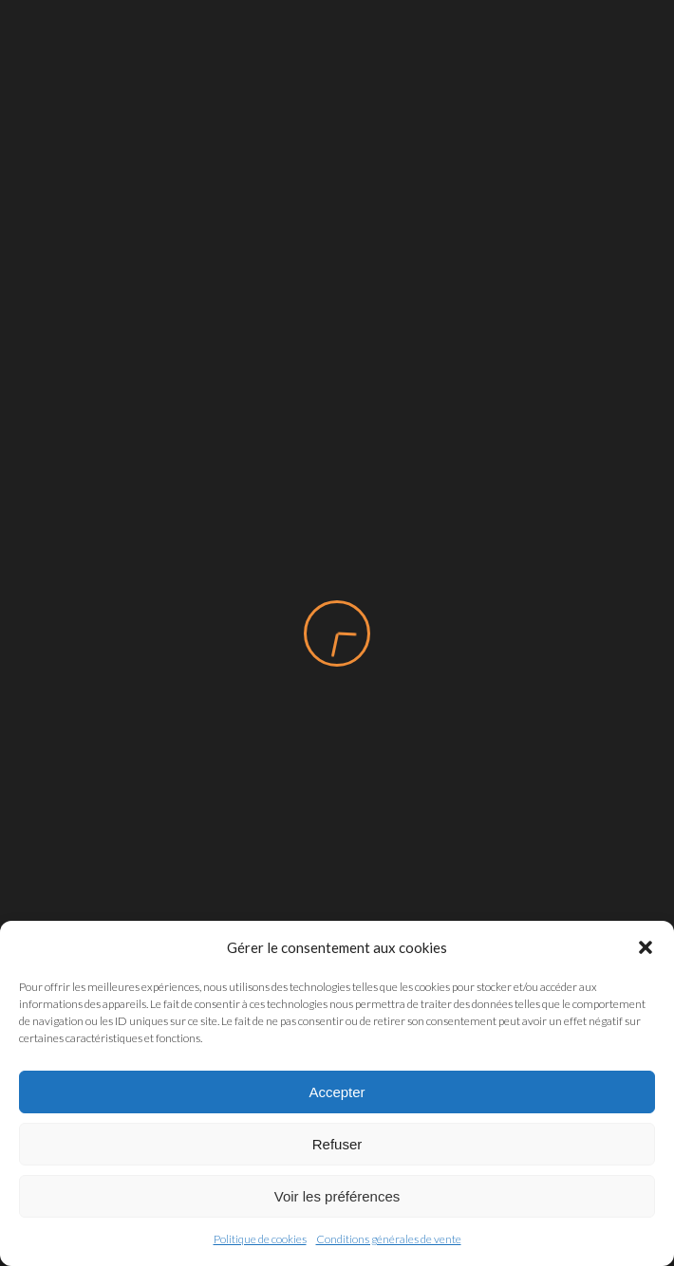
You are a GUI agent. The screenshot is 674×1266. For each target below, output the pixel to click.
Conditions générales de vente (388, 1239)
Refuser (337, 1144)
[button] (645, 947)
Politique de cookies (260, 1239)
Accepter (337, 1092)
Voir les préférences (337, 1196)
